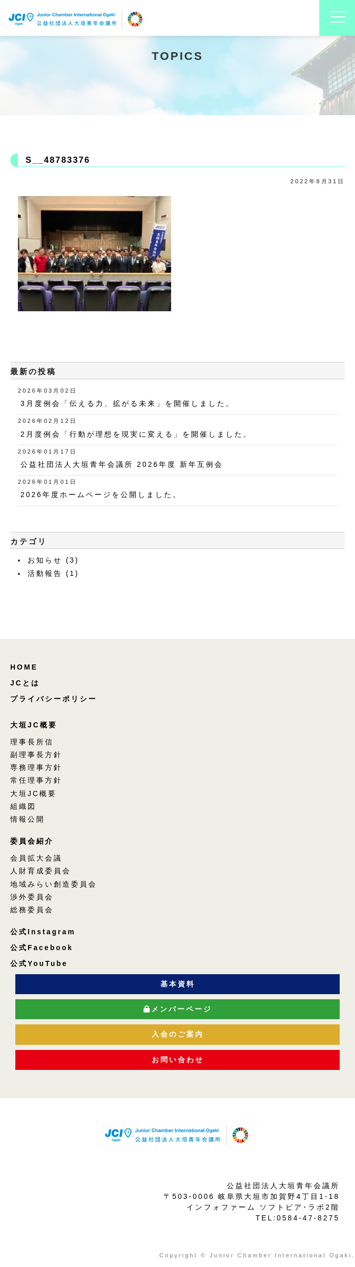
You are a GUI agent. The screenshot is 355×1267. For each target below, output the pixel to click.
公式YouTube (39, 963)
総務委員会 (32, 910)
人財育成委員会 (40, 871)
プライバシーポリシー (53, 699)
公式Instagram (43, 932)
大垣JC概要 (33, 725)
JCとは (25, 683)
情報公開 (27, 819)
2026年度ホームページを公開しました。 (100, 494)
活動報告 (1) (53, 573)
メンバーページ (178, 1009)
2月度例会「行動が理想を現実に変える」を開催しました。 (136, 434)
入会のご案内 (178, 1034)
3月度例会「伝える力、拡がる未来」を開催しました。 (127, 403)
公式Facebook (41, 947)
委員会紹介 (32, 841)
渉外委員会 (32, 897)
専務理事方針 (36, 767)
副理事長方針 (36, 754)
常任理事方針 (36, 780)
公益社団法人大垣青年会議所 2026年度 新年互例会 (121, 464)
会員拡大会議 (36, 858)
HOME (24, 667)
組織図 (23, 806)
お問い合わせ (178, 1060)
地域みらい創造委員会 (53, 884)
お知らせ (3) (53, 560)
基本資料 (177, 984)
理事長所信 (32, 742)
